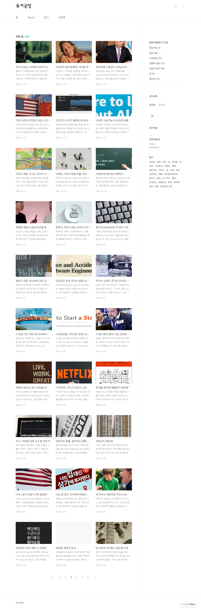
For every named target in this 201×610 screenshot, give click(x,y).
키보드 (161, 169)
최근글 (152, 104)
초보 (151, 165)
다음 (95, 577)
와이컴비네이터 (170, 174)
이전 (53, 577)
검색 (175, 6)
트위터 (152, 116)
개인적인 (155, 47)
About (31, 17)
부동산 (167, 165)
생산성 (154, 78)
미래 (172, 169)
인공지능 (153, 174)
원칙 (158, 178)
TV (180, 161)
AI (169, 161)
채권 (174, 178)
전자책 (176, 182)
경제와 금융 (157, 63)
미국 (164, 161)
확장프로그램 (166, 186)
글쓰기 (152, 178)
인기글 (162, 104)
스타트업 (155, 58)
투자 (170, 182)
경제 (174, 165)
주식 (168, 178)
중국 (151, 186)
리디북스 (153, 182)
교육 (177, 169)
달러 (158, 161)
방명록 (61, 17)
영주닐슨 (153, 169)
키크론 (174, 161)
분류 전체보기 (158, 42)
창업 (157, 186)
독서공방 (23, 6)
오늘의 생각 (157, 68)
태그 (46, 17)
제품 (160, 174)
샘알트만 (162, 182)
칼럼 (153, 52)
